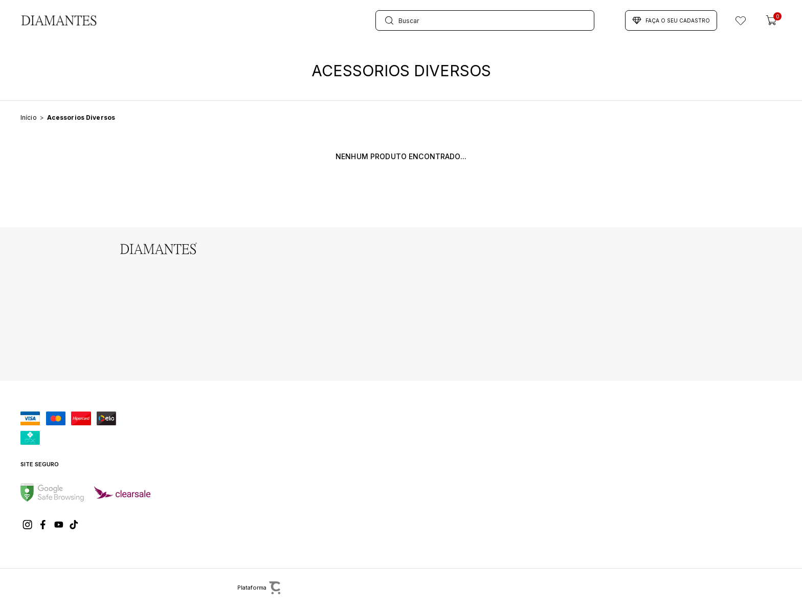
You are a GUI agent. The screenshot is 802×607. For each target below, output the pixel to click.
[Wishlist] (741, 20)
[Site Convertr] (314, 588)
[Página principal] (58, 20)
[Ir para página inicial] (28, 117)
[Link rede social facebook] (43, 524)
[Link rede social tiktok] (74, 524)
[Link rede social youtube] (58, 524)
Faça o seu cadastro (671, 20)
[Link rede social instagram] (28, 524)
